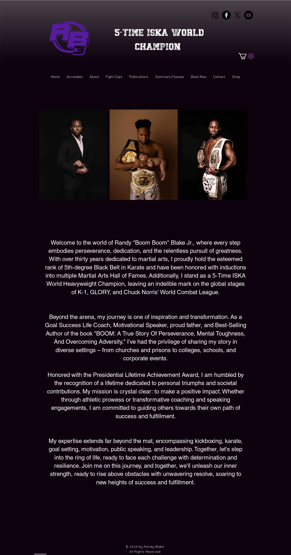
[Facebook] (226, 15)
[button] (246, 56)
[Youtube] (248, 15)
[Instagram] (215, 15)
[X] (237, 15)
